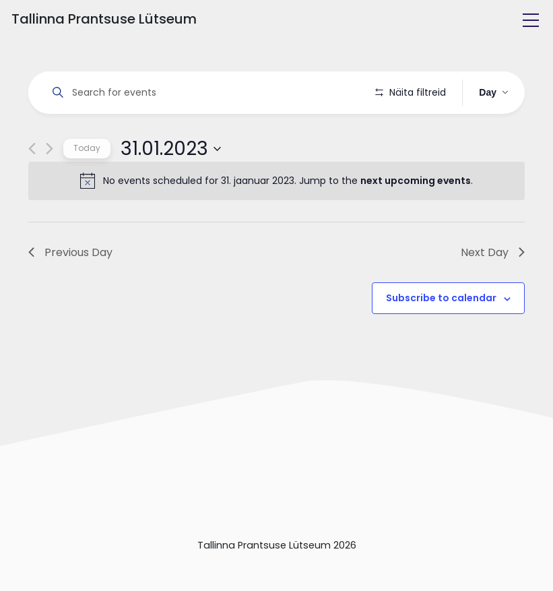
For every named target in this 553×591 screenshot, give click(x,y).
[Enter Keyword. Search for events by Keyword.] (204, 92)
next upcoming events (415, 219)
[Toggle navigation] (531, 20)
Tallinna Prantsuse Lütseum (104, 18)
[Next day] (49, 187)
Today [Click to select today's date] (86, 186)
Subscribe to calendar (441, 336)
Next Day (493, 290)
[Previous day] (32, 187)
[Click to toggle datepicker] (171, 186)
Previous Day (70, 290)
